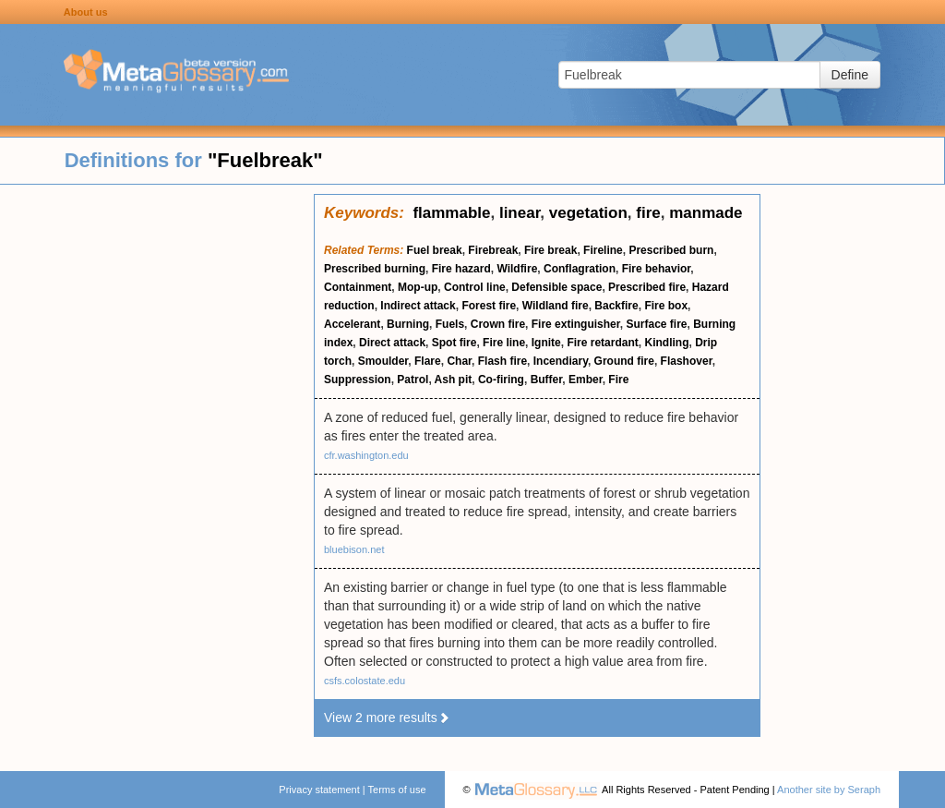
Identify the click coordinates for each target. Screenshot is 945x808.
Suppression (357, 379)
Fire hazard (461, 268)
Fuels (450, 324)
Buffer (547, 379)
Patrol (412, 379)
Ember (585, 379)
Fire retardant (602, 342)
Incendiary (560, 361)
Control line (475, 287)
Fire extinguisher (576, 324)
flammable (451, 213)
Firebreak (493, 250)
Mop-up (417, 287)
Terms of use (397, 789)
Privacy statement (319, 789)
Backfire (616, 305)
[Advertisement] (156, 471)
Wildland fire (555, 305)
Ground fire (624, 361)
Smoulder (383, 361)
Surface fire (656, 324)
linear (519, 213)
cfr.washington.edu (366, 455)
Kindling (666, 342)
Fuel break (434, 250)
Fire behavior (656, 268)
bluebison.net (354, 549)
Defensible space (556, 287)
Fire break (550, 250)
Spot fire (454, 342)
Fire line (504, 342)
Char (459, 361)
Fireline (603, 250)
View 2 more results (387, 717)
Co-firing (501, 379)
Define (849, 74)
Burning (408, 324)
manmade (705, 213)
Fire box (666, 305)
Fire (618, 379)
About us (86, 12)
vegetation (588, 213)
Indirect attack (417, 305)
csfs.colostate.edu (364, 680)
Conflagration (580, 268)
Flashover (686, 361)
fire (648, 213)
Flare (427, 361)
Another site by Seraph (828, 789)
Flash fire (502, 361)
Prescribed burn (670, 250)
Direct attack (392, 342)
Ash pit (453, 379)
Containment (357, 287)
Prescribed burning (374, 268)
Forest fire (488, 305)
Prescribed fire (647, 287)
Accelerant (352, 324)
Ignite (546, 342)
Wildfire (516, 268)
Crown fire (498, 324)
